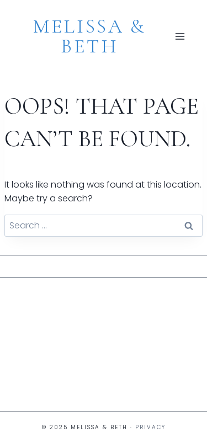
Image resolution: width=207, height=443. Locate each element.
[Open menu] (180, 36)
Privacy (150, 427)
